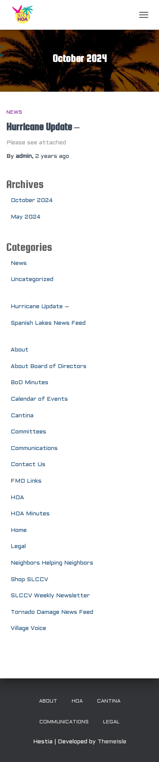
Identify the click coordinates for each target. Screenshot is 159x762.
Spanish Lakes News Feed (48, 323)
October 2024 (32, 200)
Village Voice (28, 628)
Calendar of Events (39, 399)
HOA (17, 498)
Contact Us (28, 464)
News (14, 112)
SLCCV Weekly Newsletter (50, 596)
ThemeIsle (112, 742)
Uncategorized (32, 279)
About (19, 350)
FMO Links (26, 481)
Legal (18, 546)
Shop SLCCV (29, 579)
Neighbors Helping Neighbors (52, 563)
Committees (28, 432)
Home (19, 530)
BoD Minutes (29, 382)
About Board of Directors (48, 366)
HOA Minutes (30, 514)
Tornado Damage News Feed (52, 612)
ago (52, 156)
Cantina (22, 416)
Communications (34, 448)
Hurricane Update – (43, 126)
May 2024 (26, 217)
